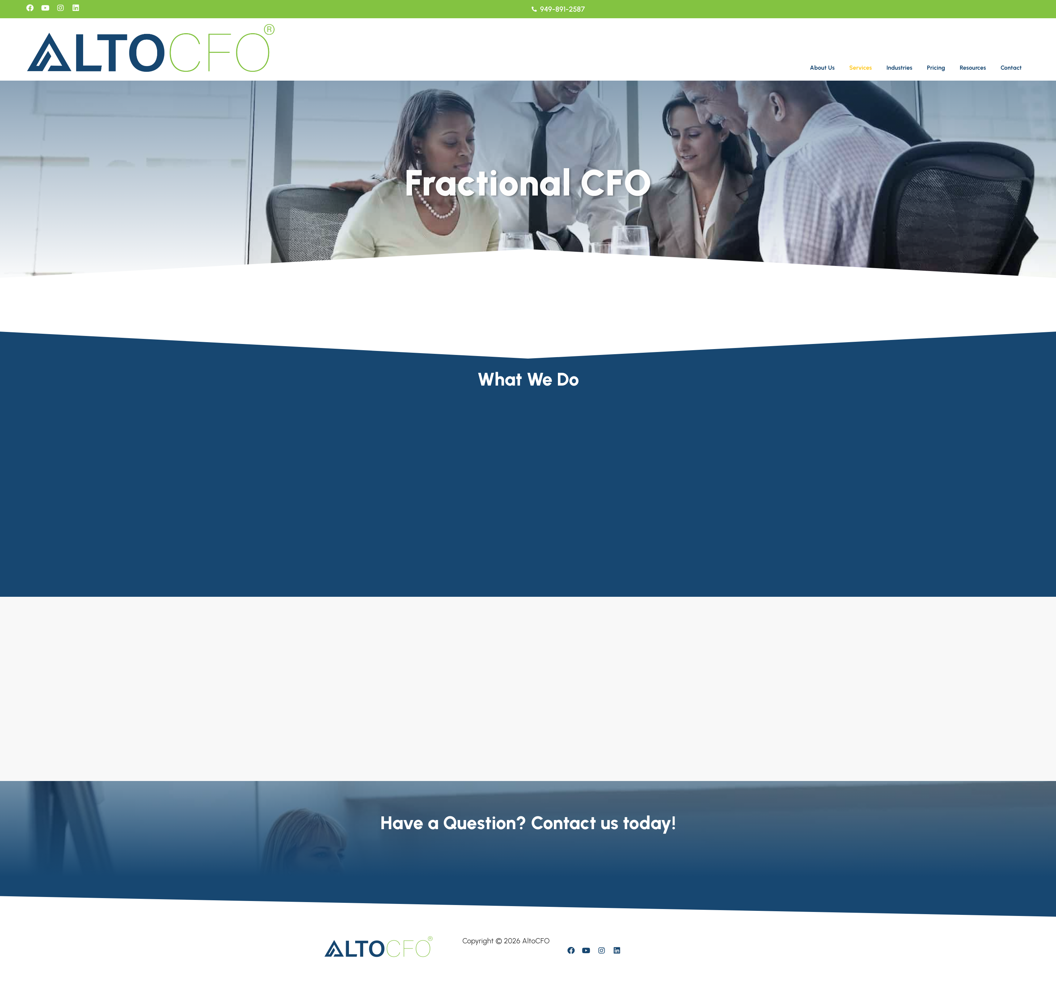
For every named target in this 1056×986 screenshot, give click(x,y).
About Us (822, 67)
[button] (824, 68)
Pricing (936, 67)
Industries (899, 67)
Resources (973, 67)
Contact (1011, 67)
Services (860, 67)
